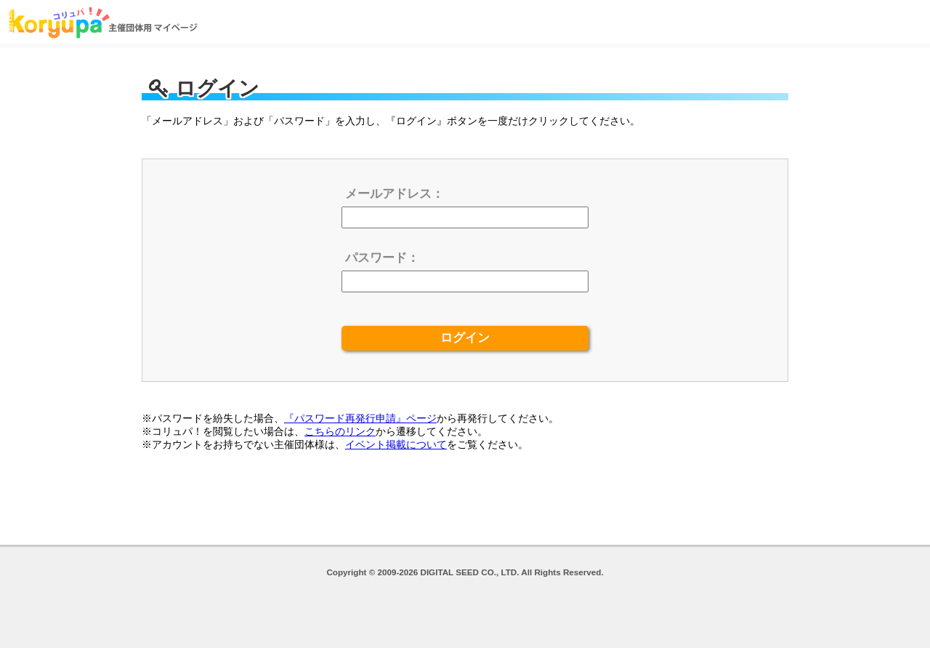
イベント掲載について (396, 444)
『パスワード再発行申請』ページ (360, 418)
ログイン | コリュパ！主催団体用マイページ (103, 22)
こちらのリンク (340, 431)
